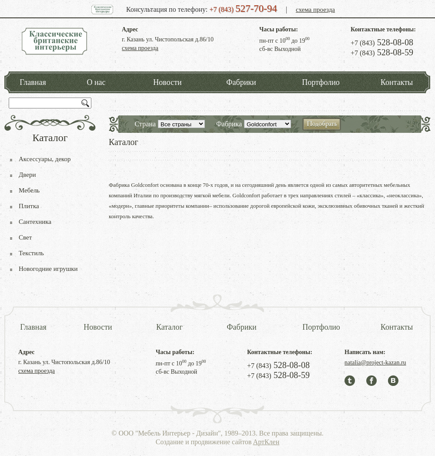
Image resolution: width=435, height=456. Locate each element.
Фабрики (241, 82)
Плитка (29, 206)
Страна (145, 124)
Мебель (29, 190)
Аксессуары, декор (45, 158)
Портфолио (321, 82)
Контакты (397, 82)
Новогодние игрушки (48, 268)
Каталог (169, 327)
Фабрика (229, 124)
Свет (25, 237)
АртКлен (266, 442)
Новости (167, 82)
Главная (33, 82)
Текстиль (31, 253)
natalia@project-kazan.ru (375, 362)
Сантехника (35, 221)
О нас (96, 82)
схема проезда (315, 9)
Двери (27, 174)
